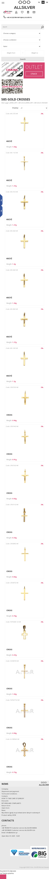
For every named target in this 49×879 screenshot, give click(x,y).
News (3, 810)
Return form (6, 806)
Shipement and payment (10, 791)
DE (47, 2)
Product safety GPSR (9, 815)
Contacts (5, 796)
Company (5, 789)
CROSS (9, 415)
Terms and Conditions (9, 794)
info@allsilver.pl (24, 17)
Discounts (5, 801)
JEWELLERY (13, 103)
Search (23, 59)
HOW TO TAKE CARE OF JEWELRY (13, 798)
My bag (9, 12)
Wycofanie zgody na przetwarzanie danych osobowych (21, 813)
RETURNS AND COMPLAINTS (11, 803)
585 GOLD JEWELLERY (25, 103)
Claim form (5, 808)
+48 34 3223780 (11, 17)
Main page (4, 103)
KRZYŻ (9, 141)
